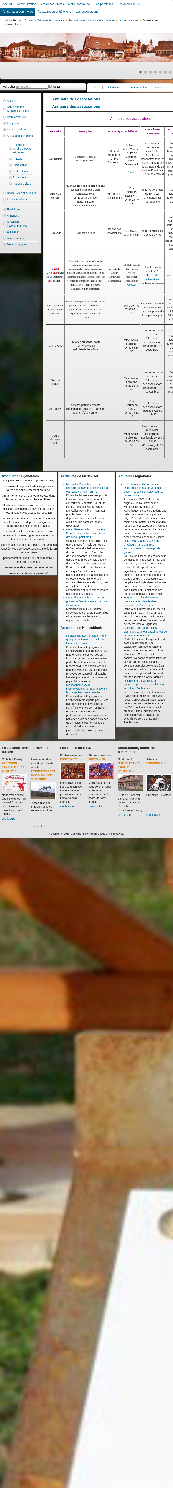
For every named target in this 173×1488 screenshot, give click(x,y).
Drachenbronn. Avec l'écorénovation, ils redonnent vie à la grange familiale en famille (86, 688)
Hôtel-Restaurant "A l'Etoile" (157, 767)
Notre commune (79, 4)
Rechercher (8, 86)
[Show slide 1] (140, 72)
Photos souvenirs (71, 755)
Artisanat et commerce (18, 11)
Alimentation (20, 164)
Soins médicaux (22, 177)
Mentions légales (17, 244)
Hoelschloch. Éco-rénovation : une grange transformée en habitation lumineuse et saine (86, 639)
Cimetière (114, 87)
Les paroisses (103, 4)
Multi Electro (128, 763)
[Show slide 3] (150, 72)
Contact (132, 172)
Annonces (13, 215)
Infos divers (134, 87)
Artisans (17, 158)
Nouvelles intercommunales (17, 223)
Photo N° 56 (96, 759)
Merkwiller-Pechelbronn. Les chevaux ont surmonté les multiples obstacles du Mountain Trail (87, 488)
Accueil (8, 4)
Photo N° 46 (68, 759)
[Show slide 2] (145, 72)
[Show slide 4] (155, 72)
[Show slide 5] (160, 72)
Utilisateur (13, 231)
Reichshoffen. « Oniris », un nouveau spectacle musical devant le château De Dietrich (144, 684)
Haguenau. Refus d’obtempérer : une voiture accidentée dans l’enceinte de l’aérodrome (143, 601)
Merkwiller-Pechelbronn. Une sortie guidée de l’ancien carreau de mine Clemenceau (87, 601)
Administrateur (15, 238)
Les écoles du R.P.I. (131, 4)
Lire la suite (35, 822)
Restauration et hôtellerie (54, 11)
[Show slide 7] (170, 72)
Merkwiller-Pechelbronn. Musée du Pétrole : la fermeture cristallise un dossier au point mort (86, 533)
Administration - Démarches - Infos (40, 4)
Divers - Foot (38, 767)
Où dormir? (153, 759)
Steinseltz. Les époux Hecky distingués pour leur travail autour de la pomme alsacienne (145, 631)
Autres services (22, 183)
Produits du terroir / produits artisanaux (22, 148)
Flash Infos (13, 209)
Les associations (87, 11)
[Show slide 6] (165, 72)
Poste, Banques (22, 171)
